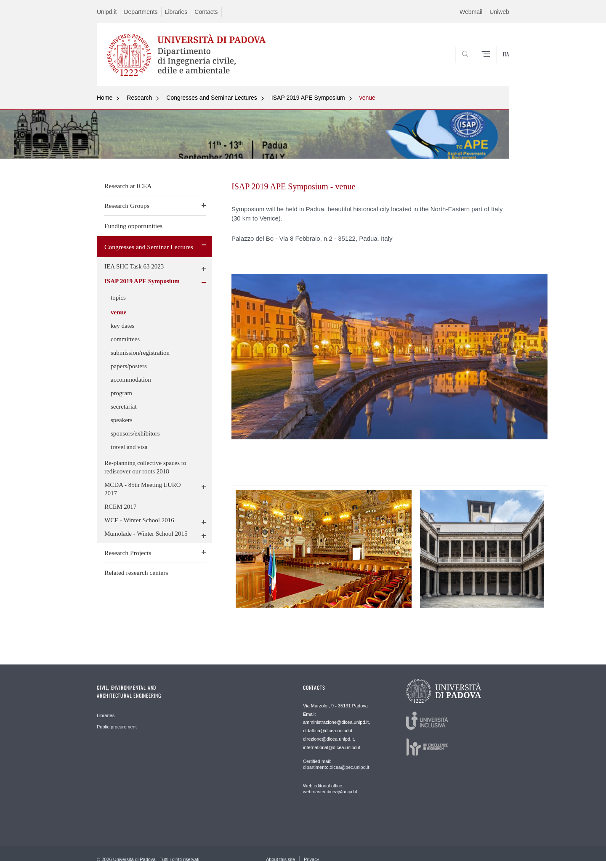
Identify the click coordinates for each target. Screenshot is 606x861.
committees (125, 339)
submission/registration (140, 352)
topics (118, 297)
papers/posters (129, 366)
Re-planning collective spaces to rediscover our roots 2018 (145, 467)
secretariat (124, 406)
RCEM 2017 (120, 506)
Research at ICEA (128, 185)
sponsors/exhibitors (135, 433)
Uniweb (499, 11)
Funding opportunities (133, 225)
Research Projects (127, 552)
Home (104, 97)
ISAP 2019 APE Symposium (308, 97)
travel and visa (129, 447)
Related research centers (136, 572)
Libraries (176, 11)
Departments (140, 11)
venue (367, 97)
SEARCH (494, 66)
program (121, 393)
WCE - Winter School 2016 (139, 520)
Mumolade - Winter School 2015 (145, 533)
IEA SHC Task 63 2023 (134, 266)
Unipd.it (107, 11)
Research (139, 97)
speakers (122, 420)
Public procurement (117, 726)
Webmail (471, 11)
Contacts (206, 11)
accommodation (131, 379)
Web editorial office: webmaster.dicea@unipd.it (330, 788)
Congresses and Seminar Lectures (211, 97)
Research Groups (126, 205)
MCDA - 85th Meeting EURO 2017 (142, 489)
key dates (122, 325)
